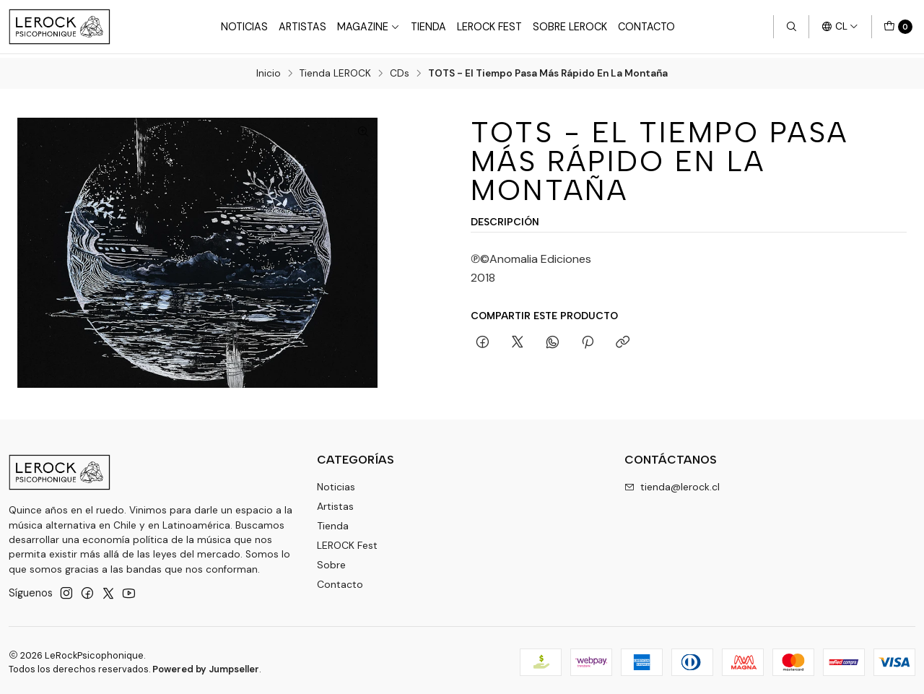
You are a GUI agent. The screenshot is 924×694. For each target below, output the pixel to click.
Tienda (428, 26)
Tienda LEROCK (335, 70)
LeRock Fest (489, 26)
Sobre (331, 560)
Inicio (268, 70)
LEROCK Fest (347, 540)
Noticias (244, 26)
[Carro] (898, 26)
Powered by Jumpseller (205, 665)
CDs (399, 70)
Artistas (302, 26)
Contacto (646, 26)
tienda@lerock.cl (672, 483)
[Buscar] (791, 27)
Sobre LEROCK (570, 26)
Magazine (368, 26)
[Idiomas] (840, 27)
